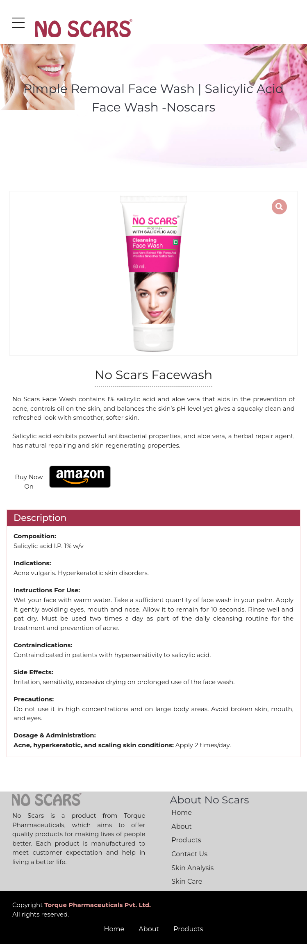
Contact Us (189, 854)
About (181, 826)
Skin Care (186, 881)
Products (186, 840)
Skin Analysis (192, 868)
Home (181, 813)
